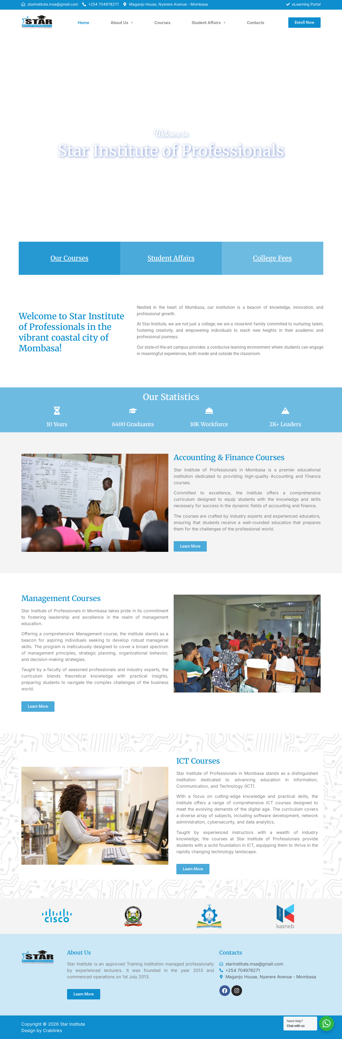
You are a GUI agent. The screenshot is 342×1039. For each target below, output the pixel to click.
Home (83, 22)
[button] (122, 23)
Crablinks (52, 1030)
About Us (122, 22)
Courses (162, 22)
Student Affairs (209, 22)
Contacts (255, 22)
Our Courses (69, 258)
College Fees (272, 258)
